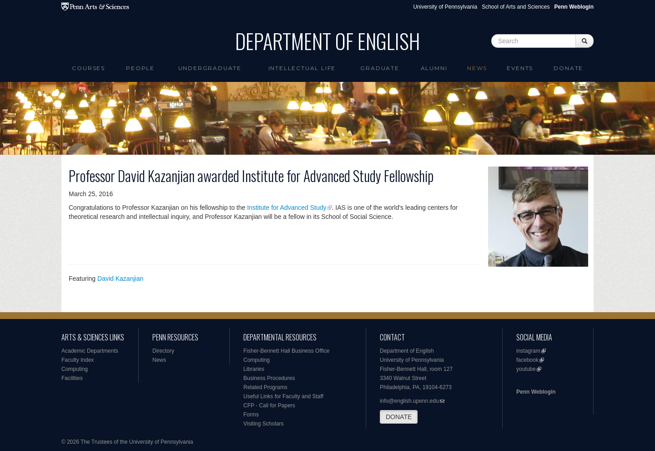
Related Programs (265, 387)
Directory (163, 351)
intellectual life (302, 68)
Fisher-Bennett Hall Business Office (286, 351)
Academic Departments (89, 351)
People (140, 68)
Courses (88, 68)
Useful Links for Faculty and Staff (283, 396)
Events (520, 68)
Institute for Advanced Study (286, 207)
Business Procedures (269, 378)
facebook (527, 360)
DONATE (399, 417)
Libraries (253, 369)
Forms (251, 414)
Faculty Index (77, 360)
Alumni (434, 68)
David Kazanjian (120, 278)
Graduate (379, 68)
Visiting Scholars (263, 424)
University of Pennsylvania (445, 7)
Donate (568, 68)
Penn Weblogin (535, 392)
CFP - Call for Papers (269, 405)
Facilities (72, 378)
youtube (526, 369)
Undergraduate (210, 68)
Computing (74, 369)
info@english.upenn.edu (409, 401)
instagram (528, 351)
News (477, 68)
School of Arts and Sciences (515, 7)
